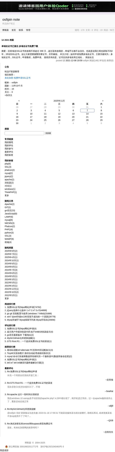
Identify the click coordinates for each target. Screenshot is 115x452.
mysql (9, 173)
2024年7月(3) (11, 270)
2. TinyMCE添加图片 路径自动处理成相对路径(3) (27, 353)
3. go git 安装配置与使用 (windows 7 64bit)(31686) (28, 313)
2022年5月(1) (11, 295)
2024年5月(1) (11, 276)
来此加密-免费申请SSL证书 (17, 78)
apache (9, 179)
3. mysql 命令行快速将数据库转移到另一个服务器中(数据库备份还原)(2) (38, 356)
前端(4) (8, 242)
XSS (8, 186)
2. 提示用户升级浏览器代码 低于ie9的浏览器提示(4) (29, 332)
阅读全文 (89, 57)
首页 (14, 30)
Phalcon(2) (10, 226)
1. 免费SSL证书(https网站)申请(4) (20, 328)
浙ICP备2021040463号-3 (52, 446)
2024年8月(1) (11, 267)
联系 (21, 30)
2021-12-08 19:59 (74, 60)
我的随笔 (9, 142)
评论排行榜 (10, 325)
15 (13, 89)
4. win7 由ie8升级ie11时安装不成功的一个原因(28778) (30, 316)
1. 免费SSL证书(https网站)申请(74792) (23, 307)
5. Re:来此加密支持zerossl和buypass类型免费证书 (28, 423)
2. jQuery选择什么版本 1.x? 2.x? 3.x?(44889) (26, 310)
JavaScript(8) (11, 213)
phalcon (10, 170)
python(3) (9, 232)
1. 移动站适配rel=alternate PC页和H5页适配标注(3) (29, 350)
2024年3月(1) (11, 279)
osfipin (15, 82)
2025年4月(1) (11, 257)
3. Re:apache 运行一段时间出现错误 (22, 394)
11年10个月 (17, 85)
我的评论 (9, 145)
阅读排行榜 (10, 304)
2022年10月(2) (12, 292)
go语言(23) (10, 210)
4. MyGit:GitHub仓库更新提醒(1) (20, 338)
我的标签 (9, 155)
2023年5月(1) (11, 282)
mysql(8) (9, 220)
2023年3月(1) (11, 286)
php (8, 163)
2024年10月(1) (12, 260)
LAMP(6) (9, 217)
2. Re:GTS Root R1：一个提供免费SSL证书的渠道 (28, 383)
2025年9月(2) (11, 251)
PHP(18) (9, 229)
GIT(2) (8, 207)
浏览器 (9, 182)
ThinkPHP (11, 192)
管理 (28, 30)
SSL (8, 167)
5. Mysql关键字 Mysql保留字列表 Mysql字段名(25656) (30, 320)
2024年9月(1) (11, 263)
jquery (9, 176)
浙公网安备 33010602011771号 (21, 446)
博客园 (5, 30)
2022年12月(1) (12, 289)
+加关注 (8, 95)
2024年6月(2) (11, 273)
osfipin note (11, 19)
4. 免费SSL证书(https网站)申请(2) (20, 359)
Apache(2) (9, 204)
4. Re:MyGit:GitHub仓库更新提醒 (20, 409)
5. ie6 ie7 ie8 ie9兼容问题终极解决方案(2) (24, 362)
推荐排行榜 (10, 347)
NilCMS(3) (9, 223)
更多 (7, 195)
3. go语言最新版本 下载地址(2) (19, 335)
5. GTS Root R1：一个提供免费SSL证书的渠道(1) (28, 341)
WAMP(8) (9, 239)
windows (10, 189)
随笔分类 (9, 201)
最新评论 (9, 152)
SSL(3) (8, 236)
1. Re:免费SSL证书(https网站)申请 (21, 371)
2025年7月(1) (11, 254)
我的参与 (9, 148)
